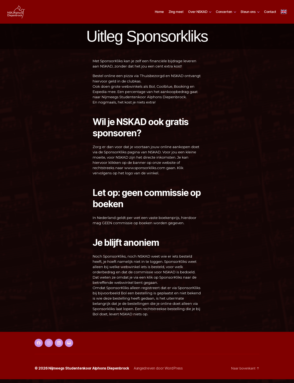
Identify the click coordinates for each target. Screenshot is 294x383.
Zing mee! (176, 14)
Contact (270, 14)
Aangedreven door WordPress (158, 372)
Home (159, 14)
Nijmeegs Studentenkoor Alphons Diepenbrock (88, 372)
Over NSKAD (197, 14)
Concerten (224, 14)
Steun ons (248, 14)
